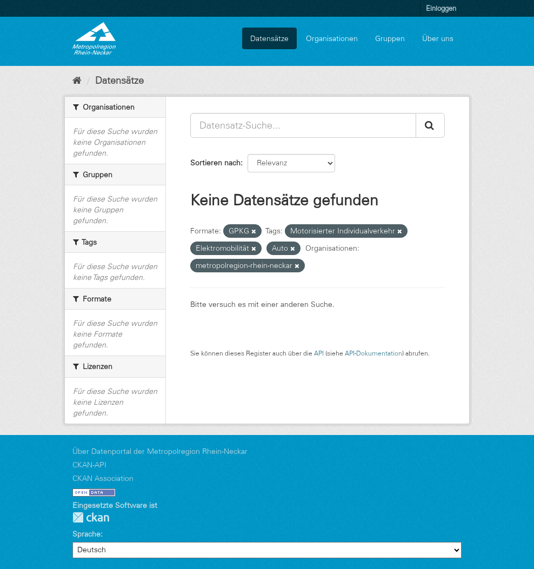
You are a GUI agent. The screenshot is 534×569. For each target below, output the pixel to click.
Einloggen (441, 8)
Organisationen (332, 38)
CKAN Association (103, 478)
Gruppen (390, 38)
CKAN (90, 517)
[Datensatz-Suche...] (303, 125)
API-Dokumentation (373, 353)
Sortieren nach (215, 163)
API (319, 353)
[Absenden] (430, 125)
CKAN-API (89, 465)
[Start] (77, 80)
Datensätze (269, 38)
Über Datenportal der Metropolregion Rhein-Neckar (160, 451)
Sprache (86, 534)
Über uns (437, 38)
